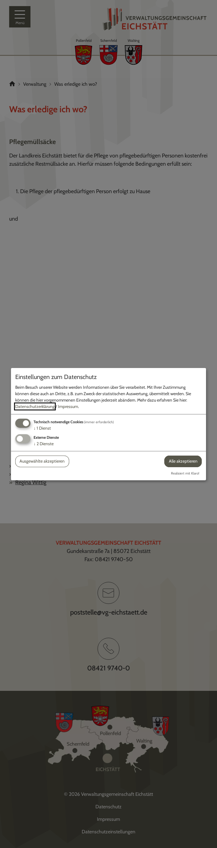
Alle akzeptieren (183, 461)
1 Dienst (42, 428)
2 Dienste (44, 443)
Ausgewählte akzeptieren (42, 461)
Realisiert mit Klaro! (185, 473)
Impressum (68, 406)
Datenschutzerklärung (35, 406)
